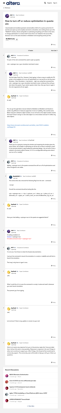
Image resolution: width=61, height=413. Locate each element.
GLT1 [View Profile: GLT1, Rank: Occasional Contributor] (12, 55)
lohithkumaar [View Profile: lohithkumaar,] (21, 395)
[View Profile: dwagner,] (6, 400)
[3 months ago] (13, 376)
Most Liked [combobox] (54, 50)
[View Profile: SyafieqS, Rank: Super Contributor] (8, 96)
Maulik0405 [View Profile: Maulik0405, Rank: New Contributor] (16, 176)
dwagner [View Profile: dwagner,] (20, 401)
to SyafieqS (31, 140)
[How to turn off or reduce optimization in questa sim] (13, 57)
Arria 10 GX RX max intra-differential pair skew (23, 380)
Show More (30, 406)
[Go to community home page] (13, 3)
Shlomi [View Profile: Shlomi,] (19, 376)
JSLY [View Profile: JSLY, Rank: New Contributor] (11, 15)
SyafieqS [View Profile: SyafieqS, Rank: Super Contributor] (13, 96)
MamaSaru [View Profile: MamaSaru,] (20, 389)
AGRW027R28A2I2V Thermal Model (20, 399)
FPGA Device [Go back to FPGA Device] (6, 8)
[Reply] (53, 45)
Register (49, 3)
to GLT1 (30, 73)
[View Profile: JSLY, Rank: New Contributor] (7, 16)
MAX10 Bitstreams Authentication (19, 374)
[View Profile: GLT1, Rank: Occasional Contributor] (8, 56)
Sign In (55, 3)
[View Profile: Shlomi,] (6, 375)
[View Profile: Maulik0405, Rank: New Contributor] (10, 177)
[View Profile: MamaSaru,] (6, 388)
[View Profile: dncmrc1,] (6, 382)
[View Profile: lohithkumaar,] (6, 394)
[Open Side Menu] (4, 3)
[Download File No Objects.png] (16, 39)
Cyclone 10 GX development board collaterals (22, 387)
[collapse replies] (4, 55)
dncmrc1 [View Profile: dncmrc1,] (20, 382)
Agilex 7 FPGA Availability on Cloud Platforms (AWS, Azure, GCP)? (28, 393)
